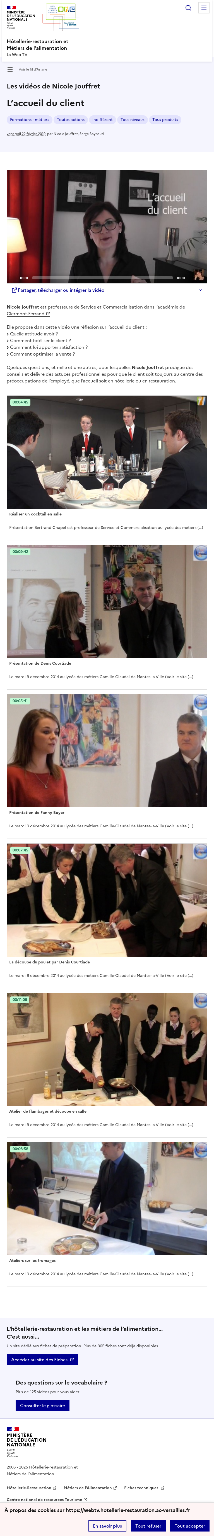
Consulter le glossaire (42, 1405)
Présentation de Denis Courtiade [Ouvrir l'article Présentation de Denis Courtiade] (40, 663)
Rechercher (188, 7)
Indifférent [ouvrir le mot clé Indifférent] (102, 120)
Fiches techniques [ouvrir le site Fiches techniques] (141, 1488)
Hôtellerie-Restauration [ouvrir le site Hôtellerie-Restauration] (29, 1488)
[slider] (102, 277)
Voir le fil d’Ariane (33, 69)
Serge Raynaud (92, 133)
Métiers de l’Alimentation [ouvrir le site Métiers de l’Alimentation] (88, 1488)
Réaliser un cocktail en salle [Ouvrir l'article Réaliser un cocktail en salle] (35, 514)
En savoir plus (107, 1526)
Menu (204, 7)
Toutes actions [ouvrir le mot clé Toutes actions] (71, 120)
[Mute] (190, 277)
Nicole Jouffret (66, 133)
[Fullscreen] (199, 277)
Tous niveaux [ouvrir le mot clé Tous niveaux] (133, 120)
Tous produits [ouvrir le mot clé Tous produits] (165, 120)
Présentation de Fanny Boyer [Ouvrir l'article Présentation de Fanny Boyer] (36, 813)
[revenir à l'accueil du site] (107, 45)
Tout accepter (190, 1526)
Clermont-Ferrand (26, 313)
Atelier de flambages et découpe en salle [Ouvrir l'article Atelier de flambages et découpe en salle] (47, 1111)
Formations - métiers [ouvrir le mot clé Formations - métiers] (29, 120)
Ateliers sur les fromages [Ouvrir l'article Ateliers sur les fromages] (32, 1261)
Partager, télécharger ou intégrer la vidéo (57, 290)
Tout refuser (148, 1526)
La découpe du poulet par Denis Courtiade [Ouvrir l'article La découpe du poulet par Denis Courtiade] (49, 962)
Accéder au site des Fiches (39, 1359)
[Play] (107, 227)
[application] (107, 226)
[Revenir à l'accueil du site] (27, 1442)
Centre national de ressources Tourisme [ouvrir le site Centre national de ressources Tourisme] (44, 1500)
